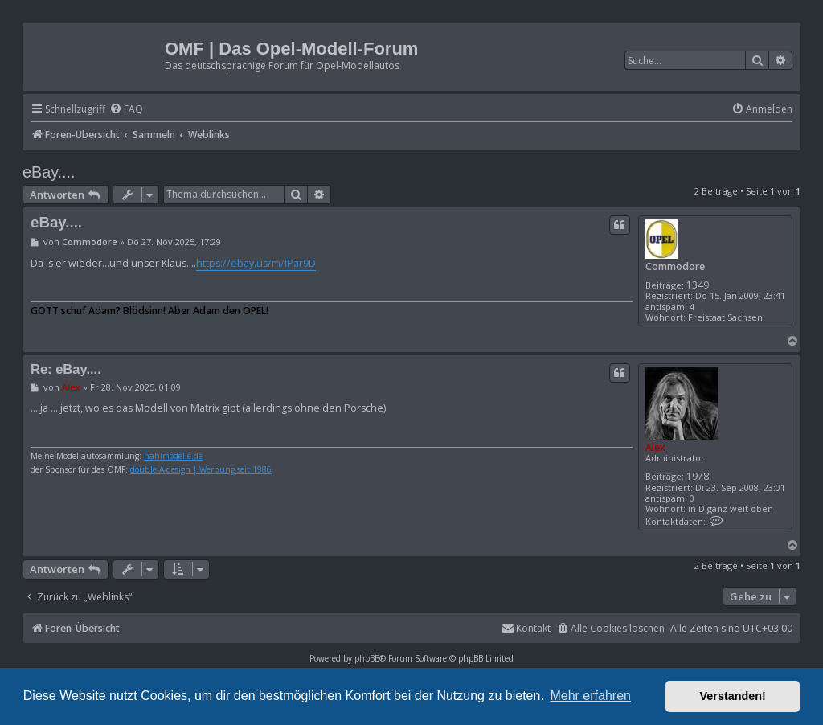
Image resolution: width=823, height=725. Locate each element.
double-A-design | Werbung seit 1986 (201, 470)
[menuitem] (126, 110)
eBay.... (49, 172)
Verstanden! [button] (733, 696)
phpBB (366, 658)
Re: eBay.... (66, 369)
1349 (697, 285)
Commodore (675, 266)
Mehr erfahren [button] (590, 695)
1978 (697, 476)
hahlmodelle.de (173, 456)
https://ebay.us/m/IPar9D (256, 263)
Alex (655, 447)
